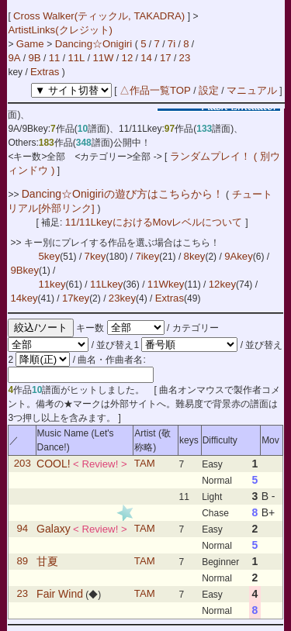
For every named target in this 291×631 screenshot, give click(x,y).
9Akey (238, 256)
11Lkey (106, 284)
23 (185, 58)
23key (122, 298)
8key (195, 256)
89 (22, 561)
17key (75, 298)
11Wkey (166, 284)
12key (222, 284)
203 (22, 464)
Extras (44, 72)
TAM (144, 464)
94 (22, 529)
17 (165, 58)
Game (31, 44)
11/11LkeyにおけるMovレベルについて (155, 222)
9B (35, 58)
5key (49, 256)
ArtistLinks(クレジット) (60, 30)
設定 (209, 90)
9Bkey (24, 270)
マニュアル (252, 90)
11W (102, 58)
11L (76, 58)
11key (51, 284)
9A (14, 58)
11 (55, 58)
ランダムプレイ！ (210, 156)
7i (171, 44)
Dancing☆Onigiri (95, 44)
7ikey (147, 256)
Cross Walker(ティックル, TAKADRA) (100, 16)
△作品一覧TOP (155, 90)
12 (127, 58)
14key (23, 298)
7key (95, 256)
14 (146, 58)
